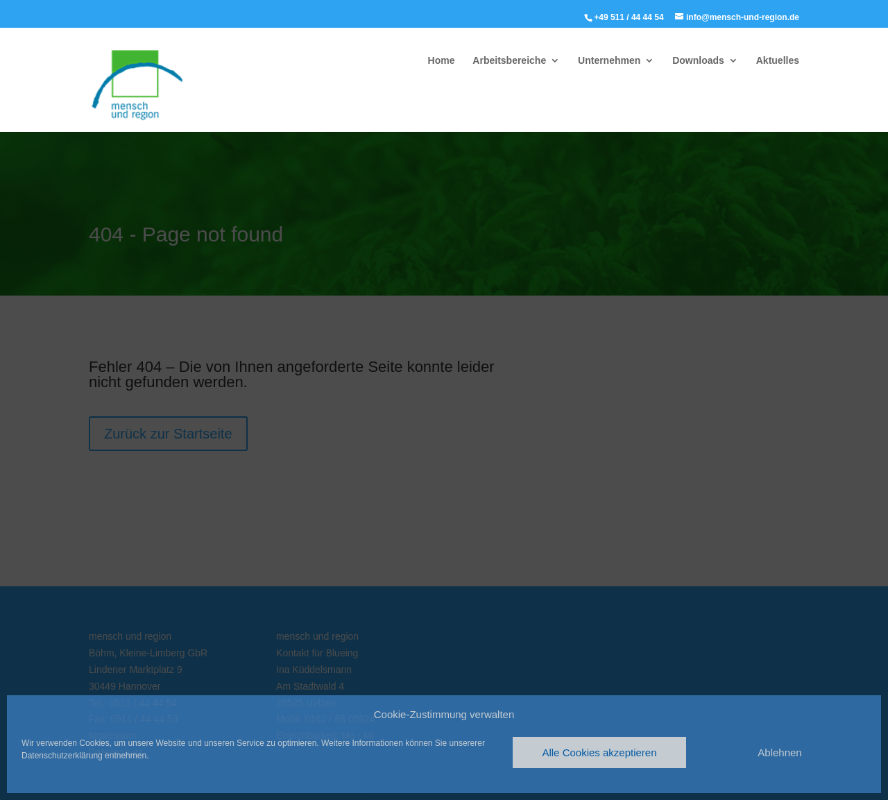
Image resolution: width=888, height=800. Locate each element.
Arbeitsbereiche (509, 61)
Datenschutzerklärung (62, 755)
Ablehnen (779, 752)
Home (441, 61)
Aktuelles (777, 61)
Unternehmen (609, 61)
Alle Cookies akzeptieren (599, 752)
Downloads (698, 61)
